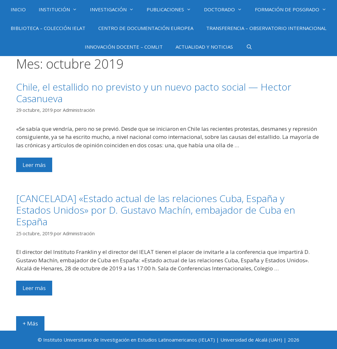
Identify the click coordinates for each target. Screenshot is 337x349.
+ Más (30, 323)
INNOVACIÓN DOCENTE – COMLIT (124, 47)
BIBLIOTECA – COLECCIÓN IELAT (48, 28)
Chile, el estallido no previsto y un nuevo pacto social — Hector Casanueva (153, 92)
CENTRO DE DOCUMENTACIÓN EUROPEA (145, 28)
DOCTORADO (226, 9)
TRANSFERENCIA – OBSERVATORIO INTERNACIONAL (266, 28)
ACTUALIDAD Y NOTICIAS (204, 47)
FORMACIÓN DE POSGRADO (294, 9)
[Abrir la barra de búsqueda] (248, 46)
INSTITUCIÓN (61, 9)
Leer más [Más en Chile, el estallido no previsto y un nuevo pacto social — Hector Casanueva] (34, 165)
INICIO (18, 9)
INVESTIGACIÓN (115, 9)
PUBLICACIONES (172, 9)
